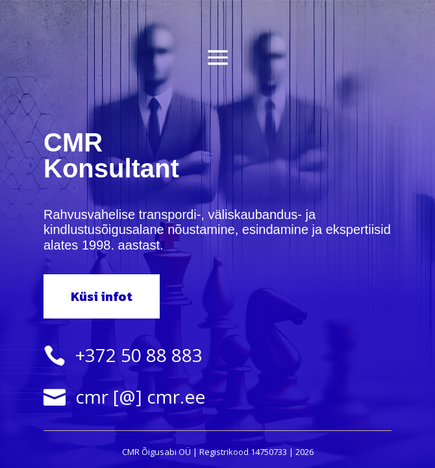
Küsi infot (101, 296)
